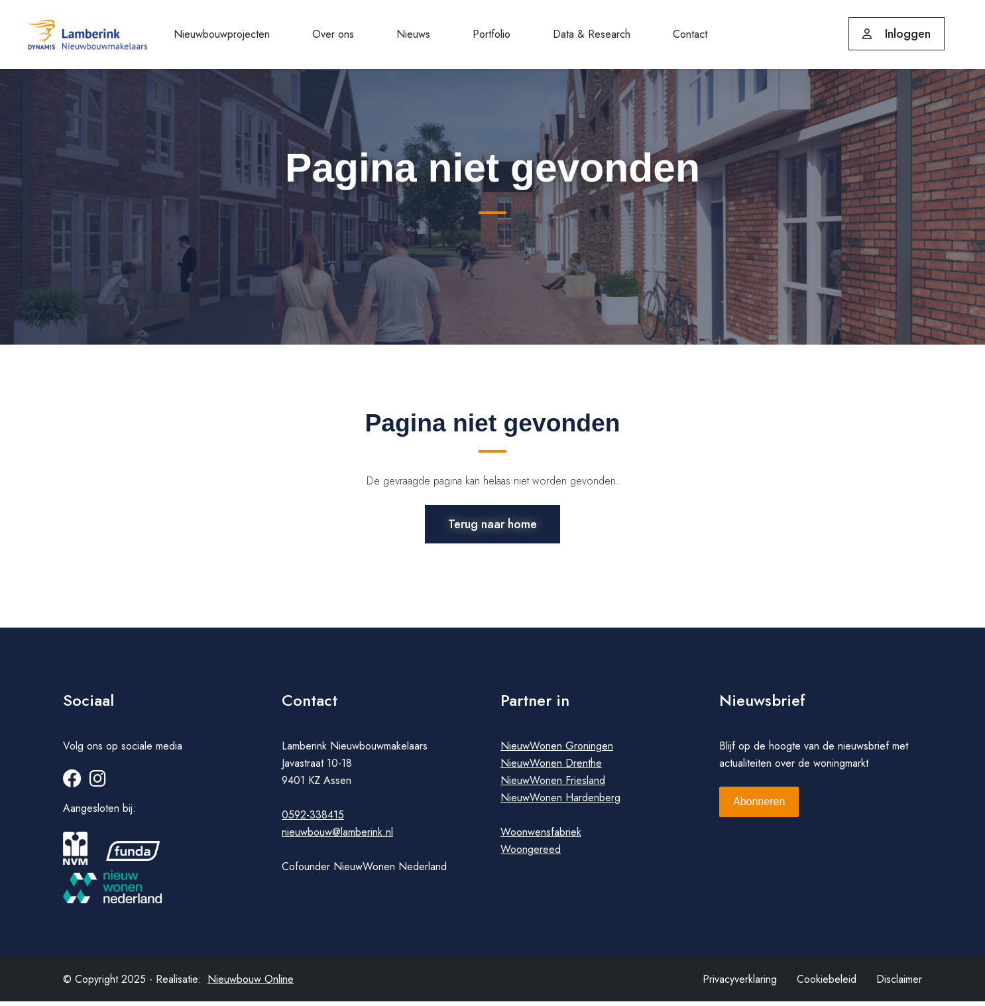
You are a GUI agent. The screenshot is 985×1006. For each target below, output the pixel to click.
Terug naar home (492, 522)
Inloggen (896, 33)
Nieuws (413, 34)
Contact (690, 34)
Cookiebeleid (826, 983)
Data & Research (591, 34)
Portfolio (491, 34)
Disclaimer (899, 983)
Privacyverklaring (740, 983)
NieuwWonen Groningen (556, 750)
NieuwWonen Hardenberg (560, 802)
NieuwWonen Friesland (552, 785)
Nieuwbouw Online (250, 983)
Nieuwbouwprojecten (222, 34)
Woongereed (530, 854)
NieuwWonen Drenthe (551, 767)
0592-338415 (313, 819)
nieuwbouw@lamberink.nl (337, 836)
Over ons (333, 34)
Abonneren (759, 806)
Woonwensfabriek (540, 836)
